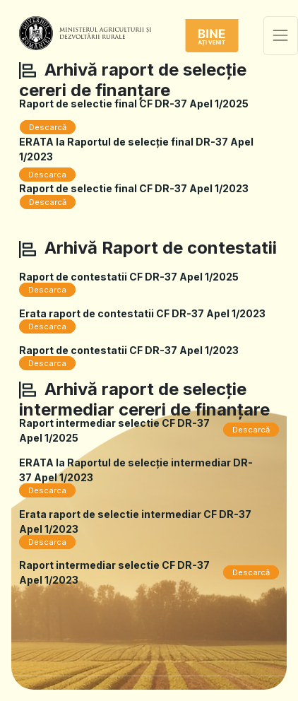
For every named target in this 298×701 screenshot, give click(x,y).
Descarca (47, 174)
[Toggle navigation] (280, 35)
